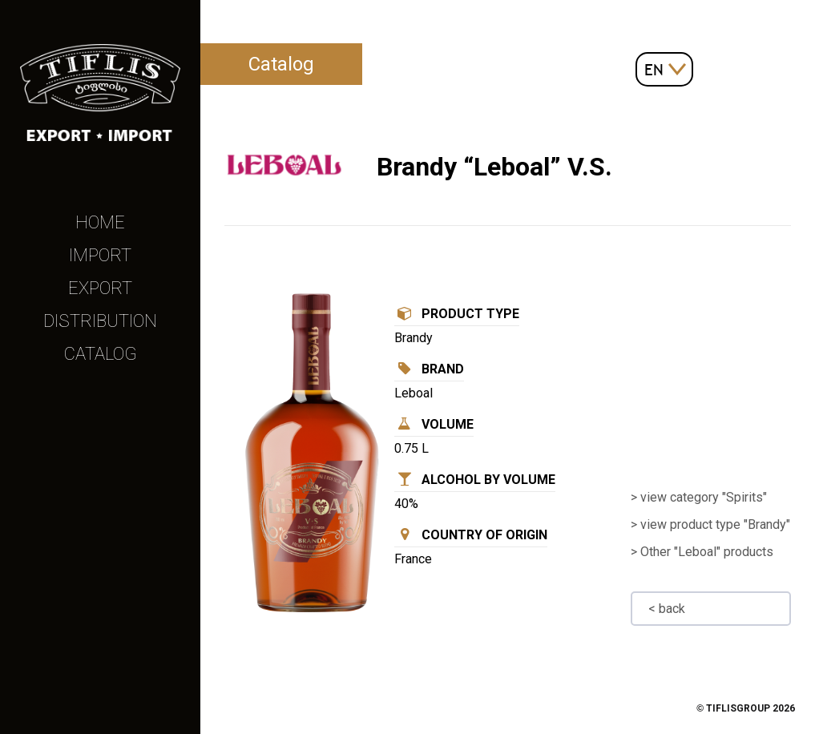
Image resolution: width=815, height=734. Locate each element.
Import (100, 255)
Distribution (100, 321)
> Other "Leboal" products (702, 551)
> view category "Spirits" (699, 497)
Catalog (100, 354)
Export (100, 288)
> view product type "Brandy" (710, 524)
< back (666, 608)
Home (100, 222)
